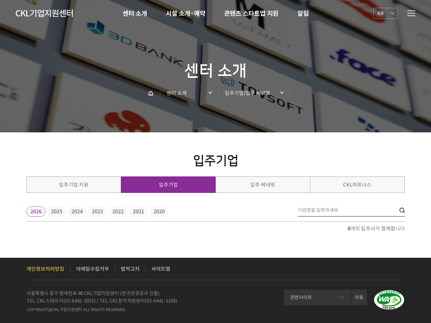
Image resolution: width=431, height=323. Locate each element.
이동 (359, 297)
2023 (97, 211)
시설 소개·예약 (185, 13)
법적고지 (130, 269)
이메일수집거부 (92, 269)
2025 (56, 211)
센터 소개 (135, 13)
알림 (303, 13)
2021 (138, 211)
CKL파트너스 (357, 185)
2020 (159, 211)
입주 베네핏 (262, 185)
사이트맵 (160, 269)
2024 (77, 211)
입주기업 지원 (74, 185)
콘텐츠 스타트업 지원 (251, 13)
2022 (118, 211)
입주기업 (168, 185)
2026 (36, 211)
